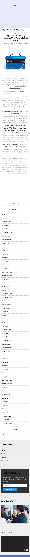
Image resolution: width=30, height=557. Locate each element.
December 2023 (7, 293)
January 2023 (6, 333)
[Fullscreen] (27, 550)
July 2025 (5, 247)
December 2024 (7, 272)
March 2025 (5, 261)
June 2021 (5, 401)
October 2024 (6, 279)
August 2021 (6, 394)
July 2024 (5, 290)
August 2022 (6, 351)
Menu (15, 15)
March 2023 (5, 326)
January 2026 (6, 225)
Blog (15, 33)
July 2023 (5, 311)
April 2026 (5, 214)
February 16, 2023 (10, 43)
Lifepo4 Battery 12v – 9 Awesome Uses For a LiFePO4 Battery (15, 37)
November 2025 (7, 232)
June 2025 (5, 250)
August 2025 (6, 243)
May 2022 (5, 362)
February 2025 (6, 265)
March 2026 (5, 218)
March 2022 (5, 369)
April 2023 (5, 322)
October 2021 (6, 387)
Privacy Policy (5, 461)
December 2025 (7, 229)
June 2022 (5, 358)
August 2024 (6, 286)
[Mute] (24, 550)
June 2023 (5, 315)
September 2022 (7, 347)
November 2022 (7, 340)
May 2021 (5, 405)
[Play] (3, 550)
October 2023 (6, 301)
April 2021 (5, 409)
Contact (3, 457)
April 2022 (5, 365)
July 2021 (5, 398)
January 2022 (6, 376)
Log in (4, 434)
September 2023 (7, 304)
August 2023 (6, 308)
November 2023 (7, 297)
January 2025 (6, 268)
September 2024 (7, 283)
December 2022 (7, 337)
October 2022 (6, 344)
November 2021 (7, 383)
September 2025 (7, 239)
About (3, 454)
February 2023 (6, 329)
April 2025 (5, 257)
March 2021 (5, 412)
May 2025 (5, 254)
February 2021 (6, 416)
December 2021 (7, 380)
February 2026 (6, 221)
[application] (15, 543)
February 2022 (6, 373)
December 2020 (7, 423)
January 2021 (6, 419)
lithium (22, 91)
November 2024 (7, 275)
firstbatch (21, 43)
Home (3, 450)
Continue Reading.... (15, 203)
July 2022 (5, 355)
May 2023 (5, 319)
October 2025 (6, 236)
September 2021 (7, 391)
